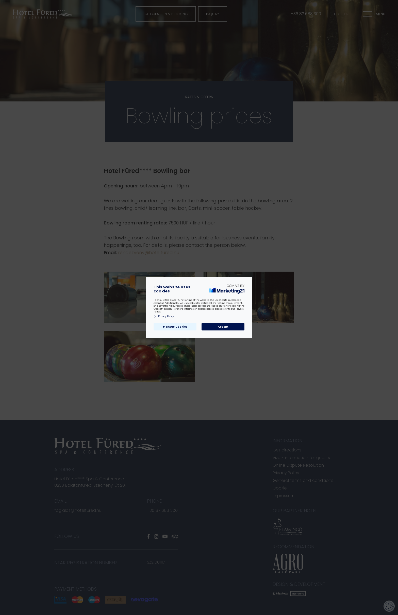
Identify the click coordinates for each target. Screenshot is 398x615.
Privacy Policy (164, 316)
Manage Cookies (175, 326)
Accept (223, 326)
